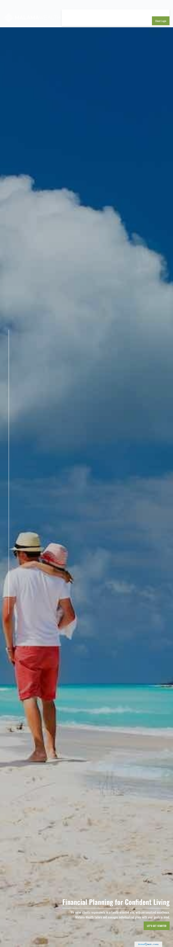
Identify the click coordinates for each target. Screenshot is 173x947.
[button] (69, 5)
